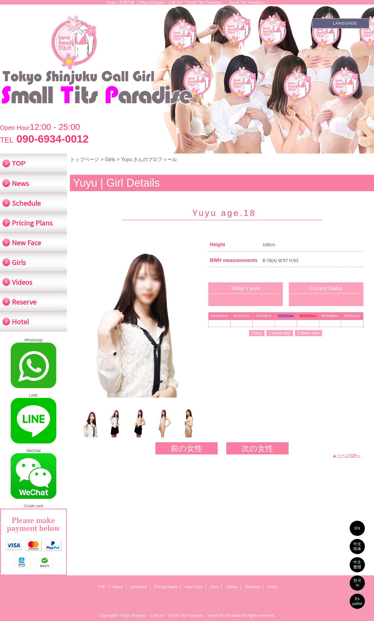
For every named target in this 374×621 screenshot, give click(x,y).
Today (256, 333)
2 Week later (308, 333)
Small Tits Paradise (224, 615)
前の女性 (187, 448)
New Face (194, 587)
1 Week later (280, 333)
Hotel (271, 587)
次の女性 (257, 448)
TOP (19, 163)
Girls (110, 159)
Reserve (252, 587)
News (118, 587)
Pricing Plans (165, 587)
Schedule (138, 587)
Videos (232, 587)
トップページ (84, 159)
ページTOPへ (349, 455)
